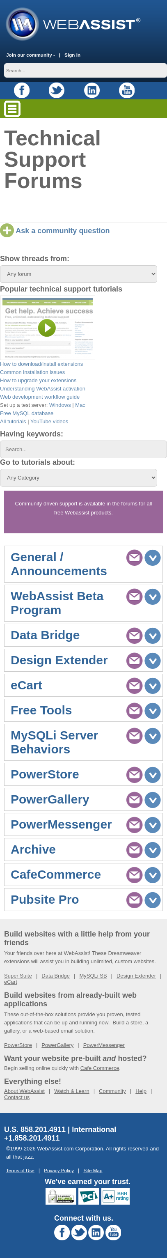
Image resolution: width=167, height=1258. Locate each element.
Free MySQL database (26, 413)
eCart (10, 982)
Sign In (72, 54)
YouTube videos (49, 421)
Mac (80, 405)
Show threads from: (34, 259)
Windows (60, 405)
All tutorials (13, 421)
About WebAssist (24, 1091)
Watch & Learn (71, 1091)
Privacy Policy (59, 1170)
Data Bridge (55, 976)
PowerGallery (57, 1045)
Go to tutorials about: (37, 462)
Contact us (17, 1097)
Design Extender (136, 976)
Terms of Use (20, 1170)
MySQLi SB (93, 976)
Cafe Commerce (99, 1068)
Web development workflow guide (40, 397)
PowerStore (18, 1045)
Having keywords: (31, 434)
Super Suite (18, 976)
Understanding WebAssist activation (42, 389)
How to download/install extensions (41, 364)
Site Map (92, 1170)
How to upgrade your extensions (38, 380)
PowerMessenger (104, 1045)
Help (140, 1091)
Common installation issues (32, 372)
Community (112, 1091)
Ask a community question (55, 231)
